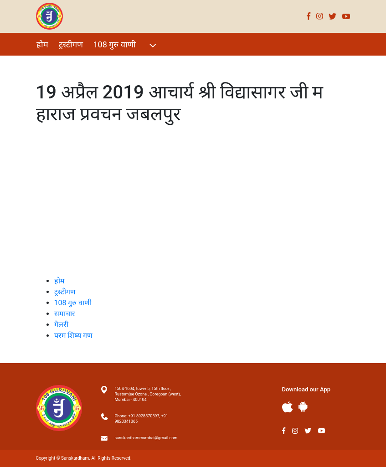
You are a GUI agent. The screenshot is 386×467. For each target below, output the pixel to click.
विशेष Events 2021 (68, 64)
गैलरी (118, 64)
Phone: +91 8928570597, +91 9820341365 (141, 419)
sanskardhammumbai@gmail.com (146, 438)
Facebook (309, 16)
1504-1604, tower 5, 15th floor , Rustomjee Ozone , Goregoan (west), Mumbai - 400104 (148, 394)
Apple (287, 407)
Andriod (303, 406)
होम (42, 44)
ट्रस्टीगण (71, 44)
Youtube (346, 16)
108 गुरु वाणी (126, 45)
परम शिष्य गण (157, 64)
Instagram (319, 16)
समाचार (64, 313)
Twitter (333, 16)
